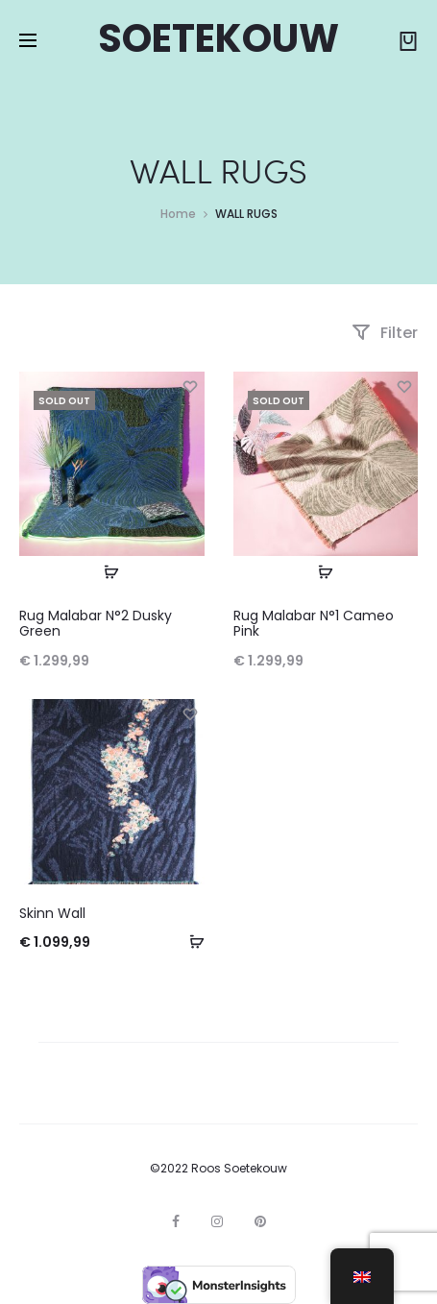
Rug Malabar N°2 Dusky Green (95, 623)
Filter (385, 333)
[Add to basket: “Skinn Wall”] (190, 941)
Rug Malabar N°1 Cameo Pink (313, 623)
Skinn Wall (52, 913)
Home (178, 213)
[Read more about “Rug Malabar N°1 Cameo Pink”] (325, 572)
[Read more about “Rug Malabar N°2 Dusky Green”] (111, 572)
